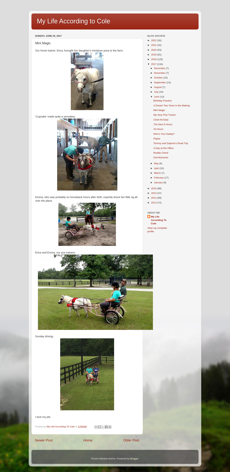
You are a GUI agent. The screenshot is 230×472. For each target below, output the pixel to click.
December (160, 68)
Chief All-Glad (160, 119)
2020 (154, 50)
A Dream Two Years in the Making (171, 105)
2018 (154, 59)
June (157, 96)
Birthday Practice (162, 100)
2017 (154, 64)
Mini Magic (159, 110)
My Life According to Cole (73, 21)
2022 (154, 40)
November (160, 73)
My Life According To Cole (158, 220)
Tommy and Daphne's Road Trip (170, 143)
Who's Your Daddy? (164, 134)
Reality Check (160, 152)
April (157, 168)
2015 (154, 193)
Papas (156, 138)
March (157, 173)
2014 (154, 197)
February (159, 177)
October (158, 77)
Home (87, 440)
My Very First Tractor (164, 115)
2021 (154, 45)
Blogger (134, 458)
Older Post (131, 440)
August (158, 87)
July (156, 91)
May (156, 163)
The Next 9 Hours (162, 124)
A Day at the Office (163, 148)
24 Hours (158, 129)
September (160, 82)
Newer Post (44, 440)
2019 (154, 54)
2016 (154, 188)
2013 (154, 202)
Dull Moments (160, 157)
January (158, 182)
